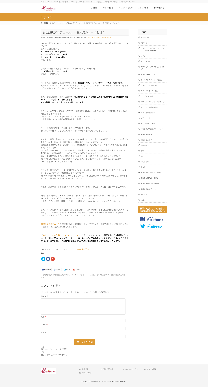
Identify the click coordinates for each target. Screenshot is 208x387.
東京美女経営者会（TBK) (150, 183)
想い (142, 156)
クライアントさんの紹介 (149, 85)
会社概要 (85, 369)
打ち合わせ (145, 162)
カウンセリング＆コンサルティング (99, 37)
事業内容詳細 (108, 369)
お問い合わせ (86, 373)
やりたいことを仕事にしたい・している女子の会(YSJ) (153, 49)
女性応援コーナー (147, 145)
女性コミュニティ (147, 140)
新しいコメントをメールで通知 (54, 352)
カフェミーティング (148, 74)
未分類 (143, 167)
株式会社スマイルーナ (149, 189)
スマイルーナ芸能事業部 (149, 107)
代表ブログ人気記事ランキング (152, 129)
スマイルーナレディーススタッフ (153, 102)
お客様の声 (145, 37)
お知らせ (144, 43)
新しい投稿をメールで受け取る (54, 358)
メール (44, 328)
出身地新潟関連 (146, 134)
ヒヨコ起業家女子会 (148, 113)
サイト (44, 336)
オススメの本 (145, 61)
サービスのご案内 (147, 96)
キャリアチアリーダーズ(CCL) (151, 80)
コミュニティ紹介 (131, 369)
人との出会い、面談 (148, 123)
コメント (44, 296)
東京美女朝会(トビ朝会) (149, 178)
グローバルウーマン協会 (149, 91)
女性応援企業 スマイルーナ (101, 381)
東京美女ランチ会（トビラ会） (152, 173)
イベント (144, 56)
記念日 (143, 200)
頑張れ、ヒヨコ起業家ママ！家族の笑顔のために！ (109, 275)
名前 (43, 320)
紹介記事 (144, 194)
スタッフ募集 (151, 369)
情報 (142, 151)
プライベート (145, 118)
